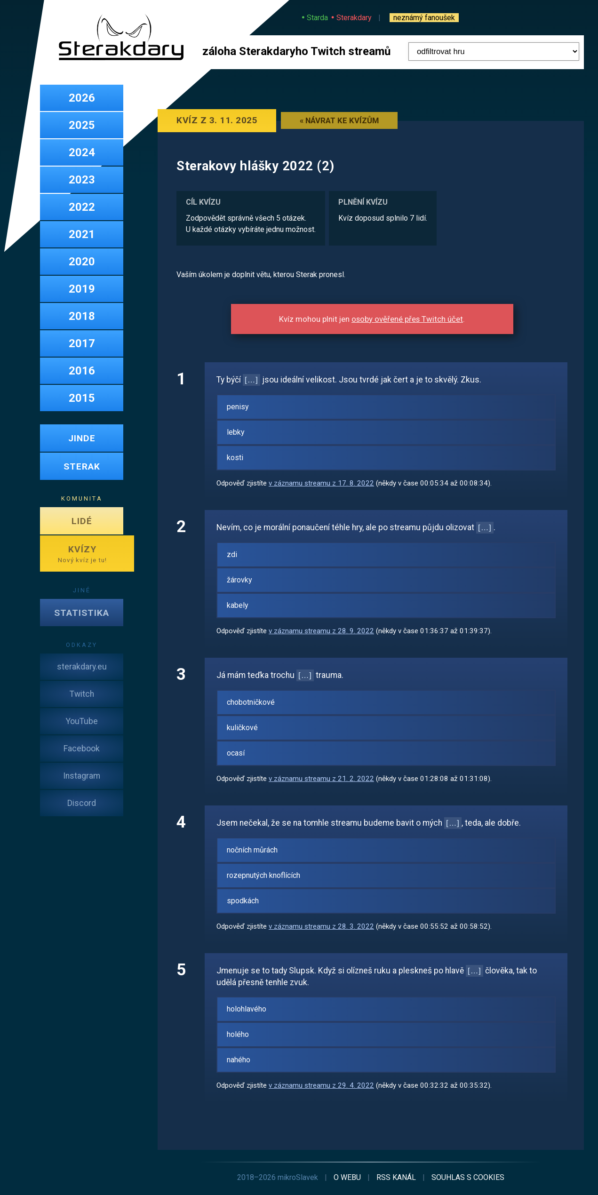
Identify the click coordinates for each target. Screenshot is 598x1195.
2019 (82, 288)
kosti (235, 457)
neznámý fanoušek (424, 17)
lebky (236, 432)
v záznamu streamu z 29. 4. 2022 (321, 1085)
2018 (82, 316)
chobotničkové (251, 702)
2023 (82, 179)
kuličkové (242, 727)
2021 (82, 234)
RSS (396, 1177)
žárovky (239, 579)
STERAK (82, 466)
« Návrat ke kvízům (339, 120)
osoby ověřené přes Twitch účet (407, 319)
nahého (238, 1059)
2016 (82, 370)
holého (238, 1034)
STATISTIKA (81, 612)
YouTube (82, 721)
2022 (82, 207)
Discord (81, 803)
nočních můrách (252, 849)
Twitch (82, 694)
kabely (237, 605)
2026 (82, 97)
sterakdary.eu (82, 666)
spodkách (243, 900)
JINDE (82, 438)
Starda (317, 17)
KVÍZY (82, 554)
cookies (467, 1177)
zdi (232, 554)
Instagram (81, 776)
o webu (347, 1177)
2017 (82, 343)
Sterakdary (354, 17)
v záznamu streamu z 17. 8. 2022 (321, 483)
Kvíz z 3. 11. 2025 (216, 120)
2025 (82, 125)
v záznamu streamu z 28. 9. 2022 (321, 631)
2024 (82, 152)
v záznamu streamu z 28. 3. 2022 (321, 926)
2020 (82, 261)
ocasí (236, 753)
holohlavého (246, 1008)
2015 (82, 398)
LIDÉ (82, 521)
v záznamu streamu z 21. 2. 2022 (321, 778)
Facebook (82, 748)
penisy (238, 406)
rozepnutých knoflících (263, 875)
